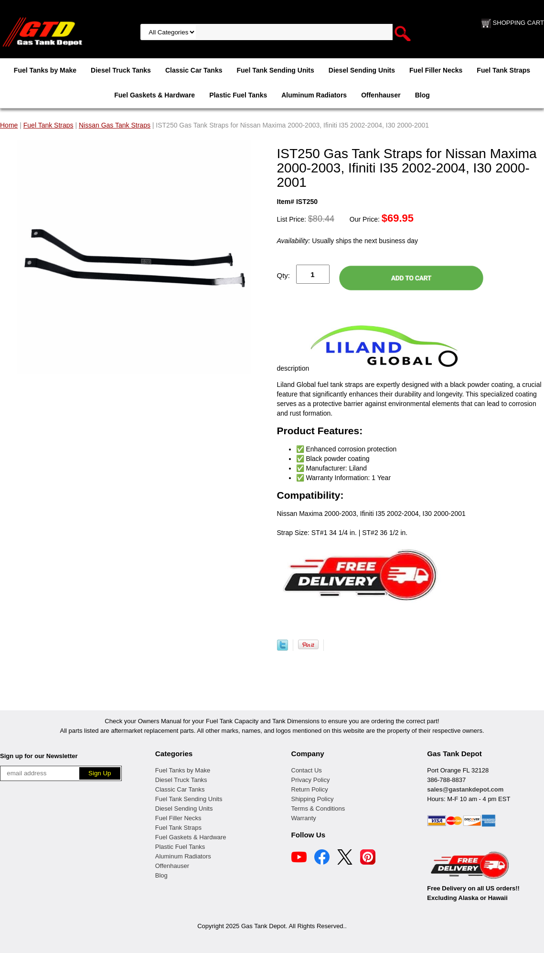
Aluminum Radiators (314, 95)
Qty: (283, 275)
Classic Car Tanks (194, 70)
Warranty (303, 818)
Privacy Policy (310, 779)
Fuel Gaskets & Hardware (154, 95)
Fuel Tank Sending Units (275, 70)
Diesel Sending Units (362, 70)
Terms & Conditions (318, 808)
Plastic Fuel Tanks (238, 95)
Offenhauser (380, 95)
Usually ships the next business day (347, 241)
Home (9, 125)
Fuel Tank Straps (503, 70)
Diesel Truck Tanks (121, 70)
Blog (422, 95)
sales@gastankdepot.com (465, 789)
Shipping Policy (312, 799)
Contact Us (306, 770)
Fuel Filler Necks (435, 70)
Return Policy (309, 789)
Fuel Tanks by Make (45, 70)
